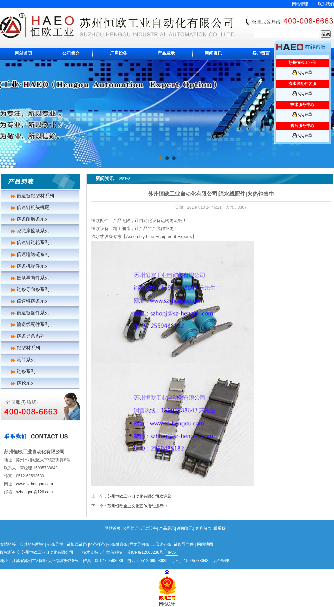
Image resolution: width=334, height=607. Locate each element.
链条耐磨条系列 (33, 219)
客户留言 (261, 53)
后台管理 (221, 560)
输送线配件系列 (33, 324)
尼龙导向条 (139, 544)
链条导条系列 (31, 336)
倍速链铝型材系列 (35, 195)
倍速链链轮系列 (33, 242)
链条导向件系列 (33, 277)
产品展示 (166, 53)
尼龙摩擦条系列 (33, 230)
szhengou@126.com (34, 492)
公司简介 (71, 53)
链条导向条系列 (33, 289)
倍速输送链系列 (33, 254)
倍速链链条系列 (33, 301)
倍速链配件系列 (33, 312)
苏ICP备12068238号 (145, 552)
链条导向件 (184, 544)
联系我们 (326, 4)
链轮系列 (26, 383)
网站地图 (205, 544)
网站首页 (23, 53)
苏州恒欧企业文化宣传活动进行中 (137, 506)
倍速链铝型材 (32, 544)
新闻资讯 (213, 53)
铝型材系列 (28, 347)
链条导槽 (55, 544)
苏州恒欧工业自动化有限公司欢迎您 (139, 496)
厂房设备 (118, 53)
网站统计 (167, 604)
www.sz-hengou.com (34, 484)
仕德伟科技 (112, 552)
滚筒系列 (26, 359)
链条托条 (97, 544)
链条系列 (26, 371)
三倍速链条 (161, 544)
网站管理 (300, 4)
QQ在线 (305, 72)
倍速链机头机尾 (33, 207)
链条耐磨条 (117, 544)
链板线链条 (77, 544)
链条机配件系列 (33, 266)
